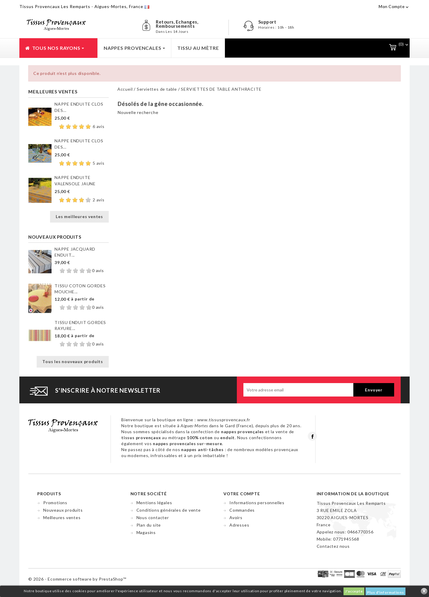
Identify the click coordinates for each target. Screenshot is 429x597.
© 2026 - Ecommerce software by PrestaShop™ (77, 578)
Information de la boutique (353, 493)
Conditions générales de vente (168, 510)
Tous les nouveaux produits (72, 361)
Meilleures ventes (62, 517)
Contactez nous (333, 546)
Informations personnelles (257, 502)
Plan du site (148, 524)
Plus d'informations (385, 592)
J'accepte (354, 591)
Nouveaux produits (63, 510)
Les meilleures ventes (79, 216)
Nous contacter (152, 517)
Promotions (55, 502)
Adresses (239, 524)
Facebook (312, 436)
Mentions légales (154, 502)
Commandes (242, 510)
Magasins (146, 532)
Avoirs (236, 517)
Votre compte (241, 493)
